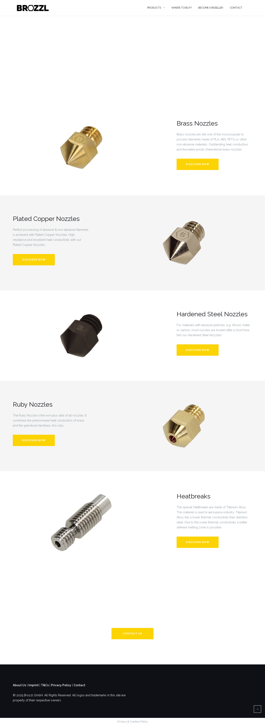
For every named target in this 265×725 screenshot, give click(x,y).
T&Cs (45, 685)
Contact (236, 7)
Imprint (33, 685)
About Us (19, 685)
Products (154, 7)
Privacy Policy (61, 685)
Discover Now (197, 164)
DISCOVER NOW (197, 350)
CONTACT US (132, 633)
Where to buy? (181, 7)
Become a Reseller (210, 7)
